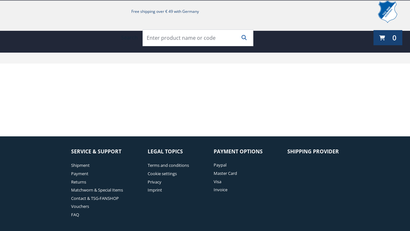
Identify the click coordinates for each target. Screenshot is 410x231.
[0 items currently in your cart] (387, 37)
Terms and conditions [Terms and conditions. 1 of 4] (168, 165)
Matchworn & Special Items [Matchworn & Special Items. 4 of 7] (97, 190)
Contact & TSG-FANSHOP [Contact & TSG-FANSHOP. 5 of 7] (95, 198)
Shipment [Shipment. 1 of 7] (80, 165)
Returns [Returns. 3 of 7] (78, 182)
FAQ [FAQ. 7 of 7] (75, 215)
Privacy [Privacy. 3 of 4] (154, 182)
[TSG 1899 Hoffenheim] (392, 11)
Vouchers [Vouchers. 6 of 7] (80, 206)
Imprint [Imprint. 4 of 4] (155, 190)
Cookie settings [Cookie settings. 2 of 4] (162, 173)
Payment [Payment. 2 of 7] (79, 173)
